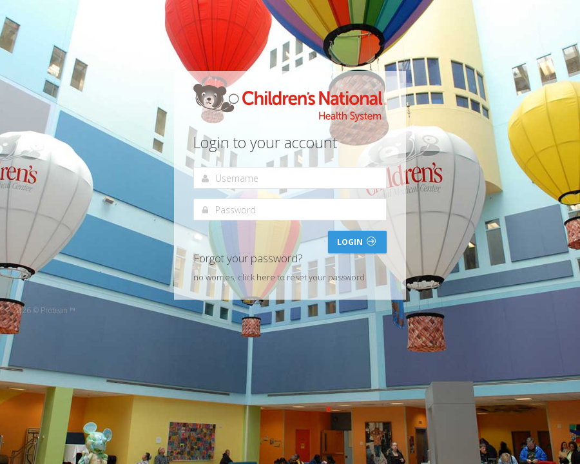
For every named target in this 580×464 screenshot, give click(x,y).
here (265, 277)
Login (356, 242)
